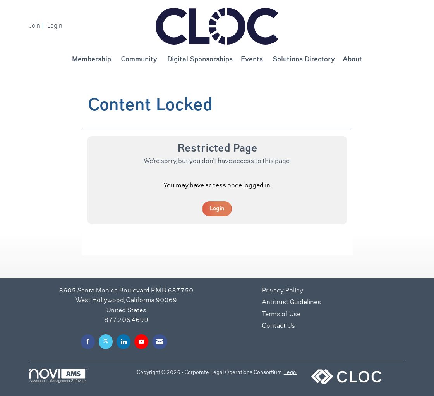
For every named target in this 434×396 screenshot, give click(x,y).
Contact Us (278, 326)
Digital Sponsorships (200, 59)
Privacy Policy (282, 290)
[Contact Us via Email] (159, 341)
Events (251, 59)
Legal (290, 372)
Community (139, 59)
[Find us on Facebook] (88, 341)
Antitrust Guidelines (291, 302)
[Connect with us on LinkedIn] (123, 341)
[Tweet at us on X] (106, 341)
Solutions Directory (304, 59)
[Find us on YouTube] (141, 341)
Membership (91, 59)
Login (217, 209)
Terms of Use (281, 314)
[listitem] (37, 25)
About (352, 59)
